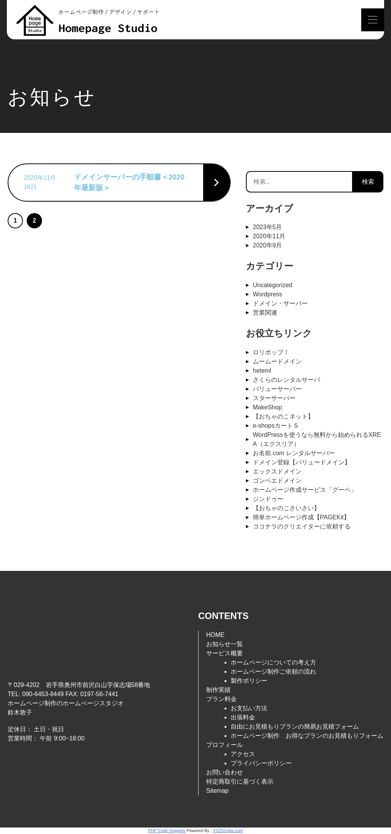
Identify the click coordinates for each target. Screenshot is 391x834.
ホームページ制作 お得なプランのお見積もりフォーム (307, 735)
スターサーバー (274, 398)
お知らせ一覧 (224, 644)
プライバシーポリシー (261, 763)
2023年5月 (267, 227)
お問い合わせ (224, 772)
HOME (215, 635)
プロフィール (224, 745)
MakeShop (267, 407)
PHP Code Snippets (167, 830)
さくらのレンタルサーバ (286, 380)
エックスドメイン (277, 471)
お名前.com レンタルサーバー (294, 453)
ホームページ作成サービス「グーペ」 (305, 489)
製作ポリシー (249, 680)
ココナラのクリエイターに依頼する (302, 526)
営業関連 (265, 312)
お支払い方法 (249, 708)
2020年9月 (267, 245)
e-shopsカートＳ (276, 425)
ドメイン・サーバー (280, 303)
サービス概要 (224, 653)
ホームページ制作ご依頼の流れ (273, 671)
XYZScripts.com (228, 830)
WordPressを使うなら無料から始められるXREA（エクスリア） (317, 439)
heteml (262, 370)
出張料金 (243, 717)
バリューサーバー (277, 389)
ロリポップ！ (271, 352)
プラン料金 (221, 699)
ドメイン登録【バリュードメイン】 (302, 462)
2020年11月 (269, 236)
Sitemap (217, 790)
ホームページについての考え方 (273, 662)
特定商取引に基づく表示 (239, 781)
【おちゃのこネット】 (283, 416)
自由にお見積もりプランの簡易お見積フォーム (295, 726)
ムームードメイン (277, 361)
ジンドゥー (268, 499)
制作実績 (218, 690)
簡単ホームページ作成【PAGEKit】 (301, 517)
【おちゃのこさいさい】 (286, 508)
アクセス (243, 754)
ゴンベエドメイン (277, 480)
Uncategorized (272, 285)
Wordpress (267, 294)
